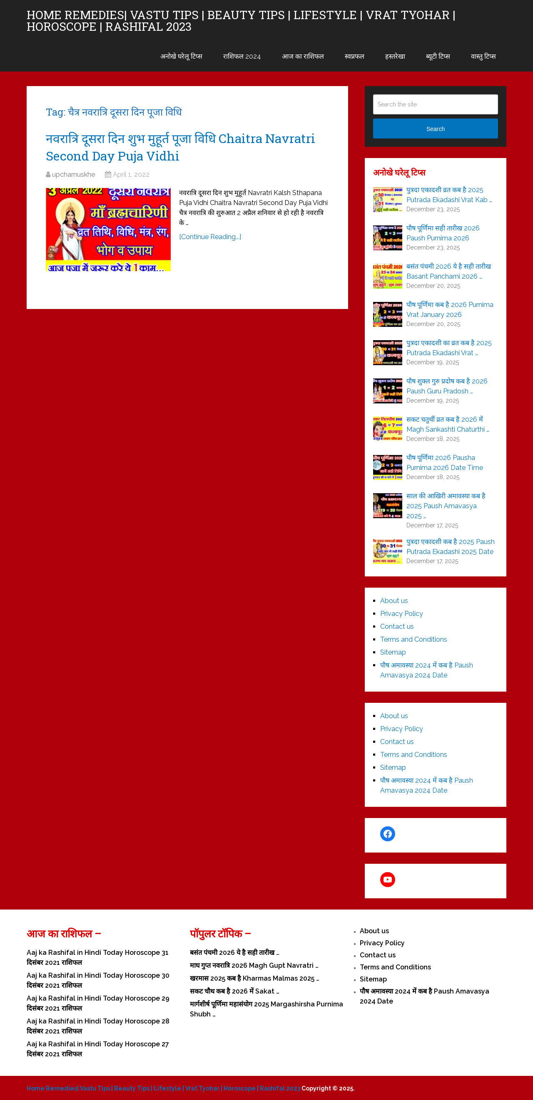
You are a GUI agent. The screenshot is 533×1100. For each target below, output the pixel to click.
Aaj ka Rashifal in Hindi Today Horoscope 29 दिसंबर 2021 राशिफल (98, 1003)
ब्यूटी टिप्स (438, 56)
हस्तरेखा (395, 56)
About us (394, 601)
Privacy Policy (401, 614)
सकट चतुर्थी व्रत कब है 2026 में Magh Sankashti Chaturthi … (447, 424)
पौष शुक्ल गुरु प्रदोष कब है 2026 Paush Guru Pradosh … (447, 386)
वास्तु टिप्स (483, 56)
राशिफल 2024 (242, 56)
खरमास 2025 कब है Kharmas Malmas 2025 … (254, 978)
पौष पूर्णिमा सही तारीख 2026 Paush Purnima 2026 (443, 233)
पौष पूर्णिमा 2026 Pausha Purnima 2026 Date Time (444, 463)
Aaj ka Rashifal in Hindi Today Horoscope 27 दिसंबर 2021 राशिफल (98, 1049)
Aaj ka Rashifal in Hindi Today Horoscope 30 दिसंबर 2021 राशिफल (98, 980)
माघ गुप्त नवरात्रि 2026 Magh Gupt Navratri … (254, 965)
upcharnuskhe (73, 174)
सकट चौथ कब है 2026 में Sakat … (234, 991)
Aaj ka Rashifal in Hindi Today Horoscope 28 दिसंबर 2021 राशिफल (98, 1026)
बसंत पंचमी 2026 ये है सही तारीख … (234, 953)
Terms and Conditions (413, 639)
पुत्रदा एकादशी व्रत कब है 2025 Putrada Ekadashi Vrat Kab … (449, 195)
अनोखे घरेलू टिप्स (181, 56)
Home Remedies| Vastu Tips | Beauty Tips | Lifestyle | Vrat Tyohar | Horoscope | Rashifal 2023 (241, 20)
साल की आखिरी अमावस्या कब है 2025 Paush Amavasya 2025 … (446, 506)
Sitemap (393, 652)
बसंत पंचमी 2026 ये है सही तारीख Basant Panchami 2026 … (448, 271)
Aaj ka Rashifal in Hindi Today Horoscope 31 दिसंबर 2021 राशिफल (98, 958)
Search (435, 129)
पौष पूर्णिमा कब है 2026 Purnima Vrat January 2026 (449, 310)
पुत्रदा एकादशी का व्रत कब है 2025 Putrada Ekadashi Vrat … (449, 348)
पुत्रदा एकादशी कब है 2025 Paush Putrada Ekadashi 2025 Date (450, 547)
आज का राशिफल (303, 56)
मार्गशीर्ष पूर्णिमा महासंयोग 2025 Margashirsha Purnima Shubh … (266, 1009)
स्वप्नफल (354, 56)
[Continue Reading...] (210, 237)
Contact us (397, 626)
